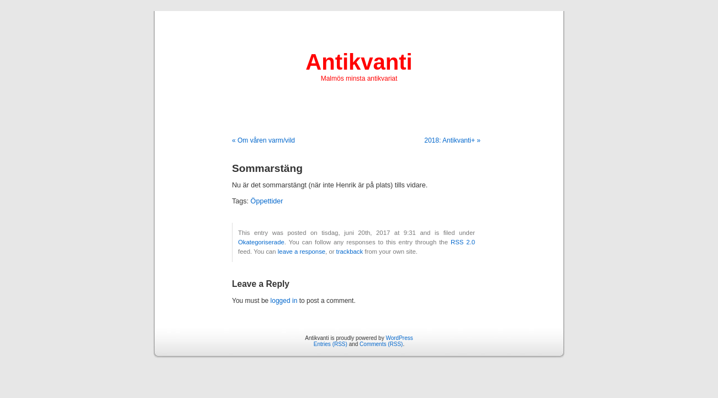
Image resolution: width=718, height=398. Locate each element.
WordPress (399, 338)
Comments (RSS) (381, 344)
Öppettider (267, 201)
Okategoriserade (261, 242)
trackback (349, 251)
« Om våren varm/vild (263, 140)
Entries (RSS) (330, 344)
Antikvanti (358, 62)
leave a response (301, 251)
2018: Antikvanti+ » (452, 140)
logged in (284, 301)
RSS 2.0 (463, 242)
